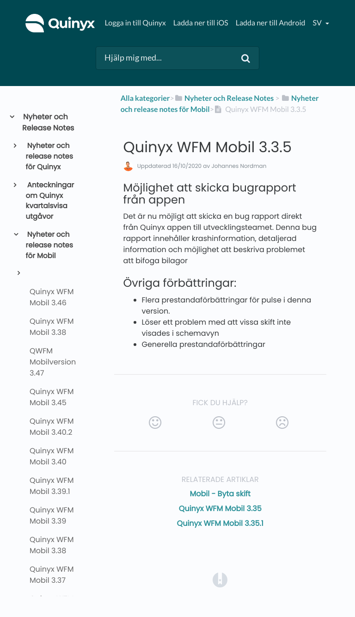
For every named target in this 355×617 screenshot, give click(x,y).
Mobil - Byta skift (220, 493)
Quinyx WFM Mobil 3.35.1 (220, 523)
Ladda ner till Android (271, 23)
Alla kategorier (145, 98)
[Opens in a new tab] (220, 579)
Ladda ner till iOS (200, 23)
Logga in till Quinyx (134, 23)
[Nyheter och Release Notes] (224, 98)
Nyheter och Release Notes (48, 122)
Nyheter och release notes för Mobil (49, 245)
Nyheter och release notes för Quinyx (49, 156)
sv (317, 23)
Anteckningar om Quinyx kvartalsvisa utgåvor (50, 201)
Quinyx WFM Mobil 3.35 (220, 508)
